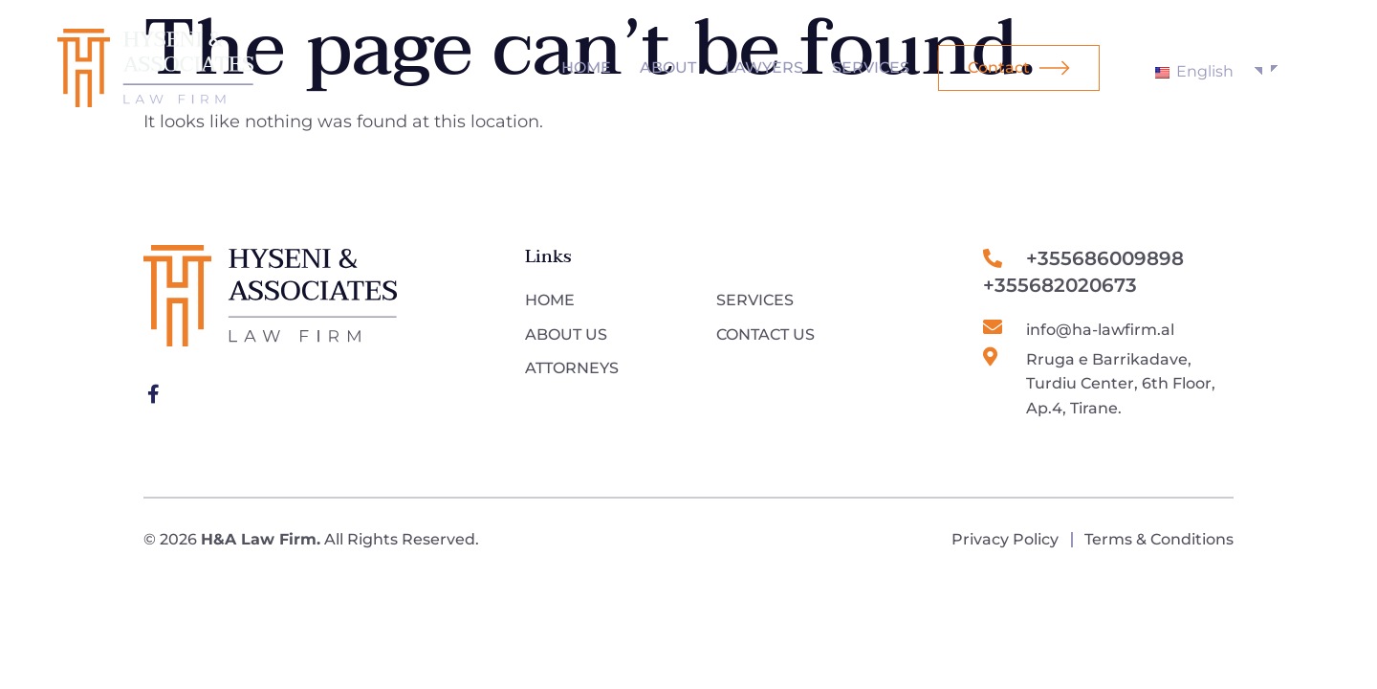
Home (586, 67)
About (668, 67)
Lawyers (764, 67)
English (1194, 71)
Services (870, 67)
